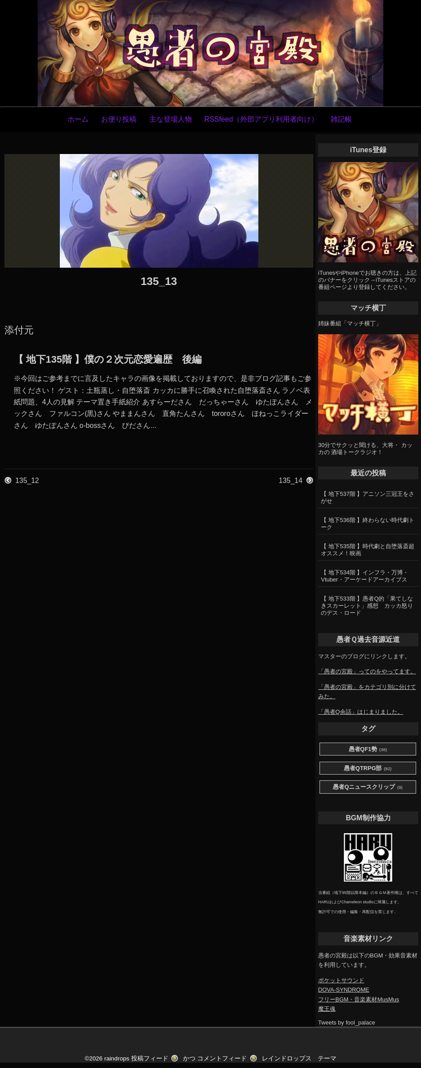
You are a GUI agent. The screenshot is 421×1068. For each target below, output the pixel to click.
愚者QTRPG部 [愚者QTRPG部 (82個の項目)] (368, 768)
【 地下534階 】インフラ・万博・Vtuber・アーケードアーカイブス (365, 576)
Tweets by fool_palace (346, 1022)
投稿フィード (149, 1058)
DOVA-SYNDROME (343, 989)
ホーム (78, 119)
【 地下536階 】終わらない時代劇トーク (367, 523)
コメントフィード (222, 1058)
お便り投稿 (118, 119)
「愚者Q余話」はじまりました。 (360, 711)
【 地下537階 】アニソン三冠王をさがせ (367, 497)
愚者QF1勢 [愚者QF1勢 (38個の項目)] (368, 749)
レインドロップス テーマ (299, 1058)
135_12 (27, 480)
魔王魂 (326, 1008)
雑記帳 (341, 119)
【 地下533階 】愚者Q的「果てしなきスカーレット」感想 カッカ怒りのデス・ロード (367, 605)
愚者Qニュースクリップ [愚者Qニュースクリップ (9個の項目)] (367, 787)
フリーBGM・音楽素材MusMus (358, 999)
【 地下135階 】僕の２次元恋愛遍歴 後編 (108, 359)
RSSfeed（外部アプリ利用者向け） (261, 119)
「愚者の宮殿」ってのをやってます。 (367, 671)
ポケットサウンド (341, 980)
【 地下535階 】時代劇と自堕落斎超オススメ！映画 (367, 550)
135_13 (158, 281)
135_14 (290, 480)
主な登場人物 (170, 119)
